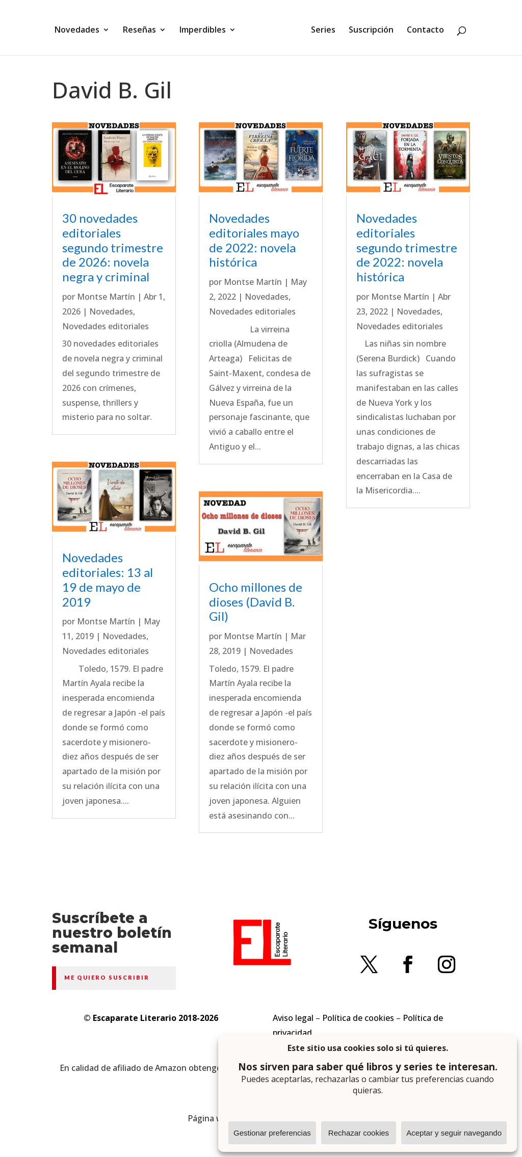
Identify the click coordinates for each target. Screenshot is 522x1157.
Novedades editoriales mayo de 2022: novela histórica (254, 240)
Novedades (80, 27)
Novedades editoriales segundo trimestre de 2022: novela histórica (406, 247)
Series (319, 27)
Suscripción (367, 27)
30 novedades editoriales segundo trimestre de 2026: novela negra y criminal (112, 247)
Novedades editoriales (105, 326)
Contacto (421, 27)
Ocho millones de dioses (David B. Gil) (255, 602)
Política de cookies (358, 1017)
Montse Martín (106, 296)
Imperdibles (206, 27)
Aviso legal (293, 1017)
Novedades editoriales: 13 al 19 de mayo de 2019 (107, 579)
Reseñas (143, 27)
